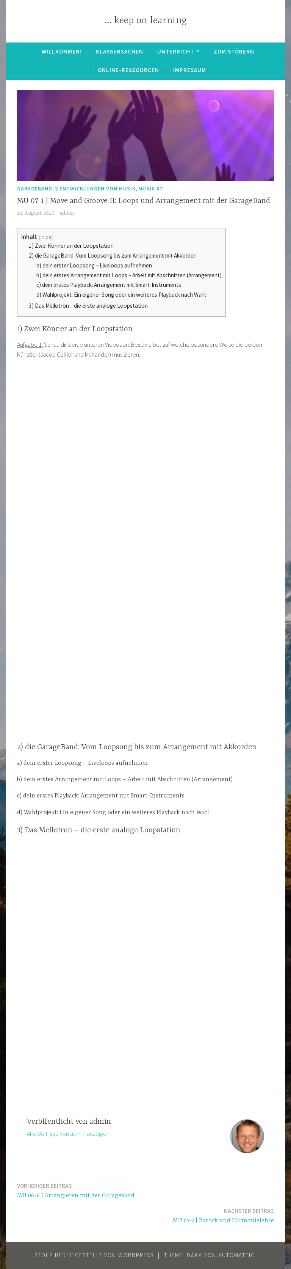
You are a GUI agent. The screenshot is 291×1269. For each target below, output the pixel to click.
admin (66, 213)
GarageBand (34, 188)
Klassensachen (119, 51)
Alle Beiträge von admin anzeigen (68, 1133)
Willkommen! (62, 51)
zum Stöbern (234, 51)
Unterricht (175, 51)
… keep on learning (146, 20)
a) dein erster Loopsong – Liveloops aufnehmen (94, 265)
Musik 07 (150, 188)
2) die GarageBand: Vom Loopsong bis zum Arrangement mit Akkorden (113, 255)
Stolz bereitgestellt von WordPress (94, 1255)
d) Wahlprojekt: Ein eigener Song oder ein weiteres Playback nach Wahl (121, 294)
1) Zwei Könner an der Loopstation (71, 245)
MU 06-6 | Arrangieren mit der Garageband (76, 1190)
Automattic (236, 1255)
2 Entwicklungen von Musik (95, 188)
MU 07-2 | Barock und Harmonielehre (223, 1215)
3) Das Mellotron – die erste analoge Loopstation (88, 305)
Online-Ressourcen (128, 70)
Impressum (189, 70)
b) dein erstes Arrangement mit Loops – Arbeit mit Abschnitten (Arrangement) (129, 275)
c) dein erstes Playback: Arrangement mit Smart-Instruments (108, 284)
